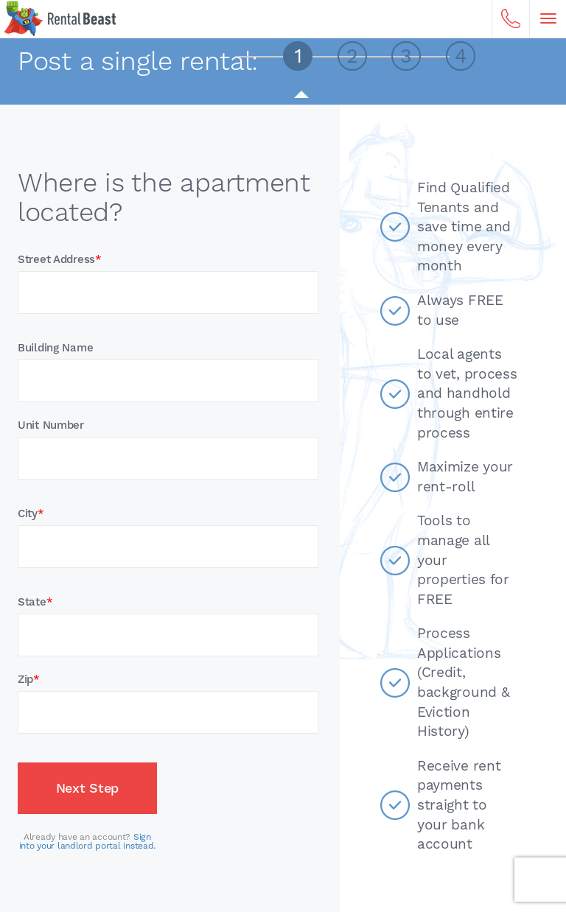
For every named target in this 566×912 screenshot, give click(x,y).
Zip (29, 679)
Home (60, 18)
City (31, 513)
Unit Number (51, 425)
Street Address (60, 259)
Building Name (55, 348)
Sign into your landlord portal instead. (87, 841)
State (35, 602)
